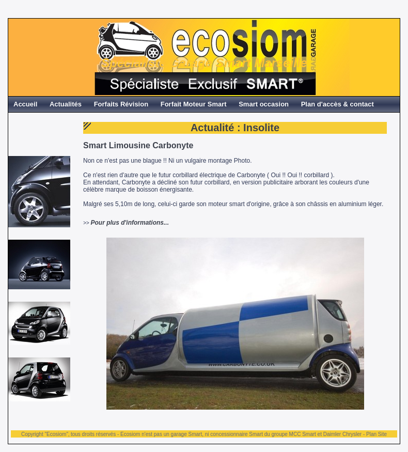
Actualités (66, 104)
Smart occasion (264, 104)
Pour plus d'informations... (129, 222)
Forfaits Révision (121, 104)
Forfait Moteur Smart (194, 104)
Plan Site (376, 434)
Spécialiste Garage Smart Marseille (204, 63)
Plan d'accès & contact (337, 104)
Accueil (25, 104)
